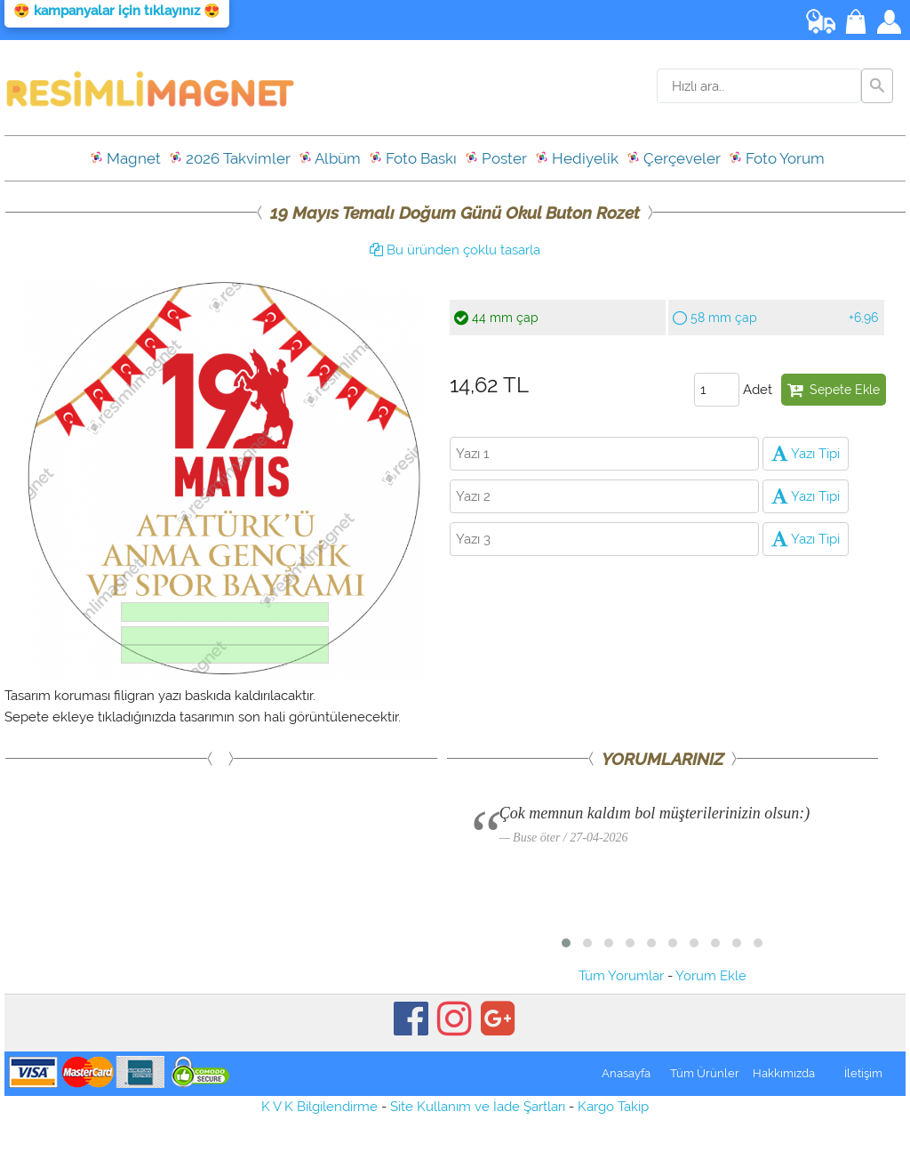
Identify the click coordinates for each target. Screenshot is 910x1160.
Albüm (330, 158)
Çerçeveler (674, 158)
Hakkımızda (784, 1073)
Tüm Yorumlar (621, 976)
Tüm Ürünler (704, 1073)
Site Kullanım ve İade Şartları (477, 1107)
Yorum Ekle (710, 976)
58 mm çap (775, 317)
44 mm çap (496, 317)
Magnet (125, 158)
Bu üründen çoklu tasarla (455, 250)
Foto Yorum (777, 158)
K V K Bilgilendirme (319, 1107)
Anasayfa (626, 1073)
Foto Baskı (413, 158)
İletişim (863, 1073)
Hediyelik (577, 158)
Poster (496, 158)
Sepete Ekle (833, 390)
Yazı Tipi (805, 454)
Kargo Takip (613, 1107)
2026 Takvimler (230, 158)
